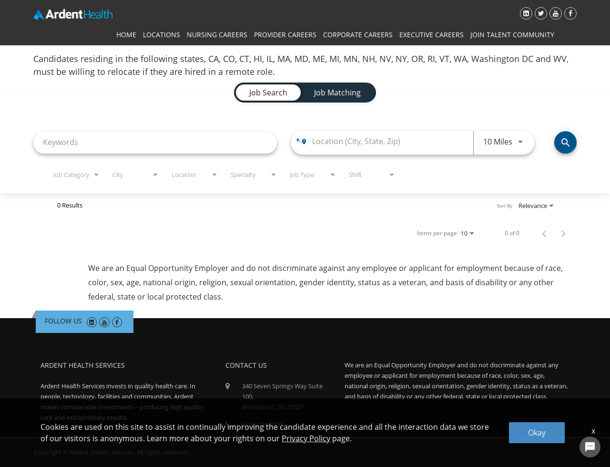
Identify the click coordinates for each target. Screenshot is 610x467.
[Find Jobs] (565, 142)
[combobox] (155, 142)
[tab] (268, 92)
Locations (161, 34)
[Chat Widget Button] (590, 446)
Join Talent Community (512, 34)
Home (126, 34)
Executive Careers (431, 34)
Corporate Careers (358, 34)
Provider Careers (285, 34)
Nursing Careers (217, 34)
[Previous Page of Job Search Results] (544, 233)
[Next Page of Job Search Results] (563, 233)
